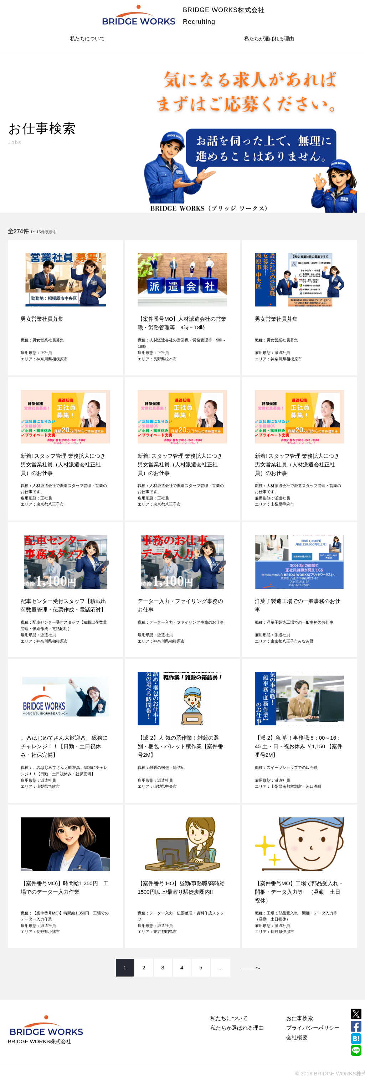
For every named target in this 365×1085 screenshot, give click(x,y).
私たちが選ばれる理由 (269, 38)
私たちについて (87, 38)
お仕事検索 (299, 1018)
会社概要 (297, 1037)
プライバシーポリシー (313, 1028)
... (221, 967)
